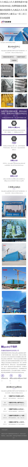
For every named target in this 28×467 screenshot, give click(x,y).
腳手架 (14, 25)
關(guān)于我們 (14, 22)
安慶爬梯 (14, 84)
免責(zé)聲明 (8, 459)
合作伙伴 (14, 37)
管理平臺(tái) (14, 40)
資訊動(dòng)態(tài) (14, 34)
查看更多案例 (14, 366)
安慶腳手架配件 (21, 81)
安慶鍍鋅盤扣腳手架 (8, 81)
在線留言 (14, 43)
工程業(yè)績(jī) (14, 31)
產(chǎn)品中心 (14, 28)
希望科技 (3, 459)
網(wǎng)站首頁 (14, 19)
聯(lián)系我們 (14, 47)
